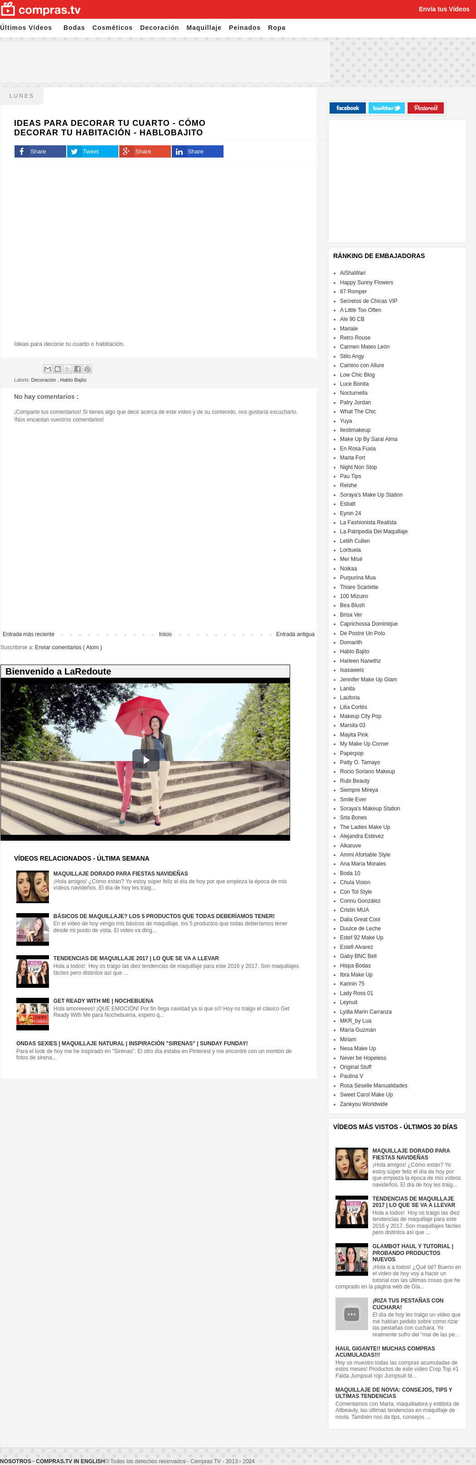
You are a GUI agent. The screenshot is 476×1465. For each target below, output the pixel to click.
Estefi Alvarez (356, 947)
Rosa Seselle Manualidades (374, 1085)
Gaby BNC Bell (358, 956)
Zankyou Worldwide (364, 1104)
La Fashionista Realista (368, 522)
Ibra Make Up (356, 975)
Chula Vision (355, 882)
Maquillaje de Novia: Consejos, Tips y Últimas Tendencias (393, 1393)
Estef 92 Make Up (361, 937)
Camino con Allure (362, 365)
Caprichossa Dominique (369, 624)
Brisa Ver (351, 615)
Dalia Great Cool (360, 919)
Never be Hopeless (363, 1058)
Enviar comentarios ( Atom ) (68, 647)
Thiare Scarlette (359, 587)
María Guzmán (358, 1030)
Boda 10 (350, 873)
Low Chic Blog (357, 375)
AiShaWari (352, 273)
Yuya (346, 421)
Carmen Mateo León (364, 347)
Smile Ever (353, 799)
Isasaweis (352, 670)
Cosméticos (112, 27)
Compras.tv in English (70, 1461)
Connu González (360, 901)
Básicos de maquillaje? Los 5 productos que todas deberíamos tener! (164, 916)
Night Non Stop (358, 467)
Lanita (347, 688)
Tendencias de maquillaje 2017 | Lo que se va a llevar (136, 958)
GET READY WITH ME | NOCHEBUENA (103, 1001)
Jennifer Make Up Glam (368, 679)
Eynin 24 (350, 513)
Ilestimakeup (355, 430)
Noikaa (348, 568)
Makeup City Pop (360, 716)
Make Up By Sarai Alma (369, 439)
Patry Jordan (355, 402)
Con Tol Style (356, 892)
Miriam (348, 1039)
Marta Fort (352, 458)
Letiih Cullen (355, 541)
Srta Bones (353, 817)
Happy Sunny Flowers (366, 282)
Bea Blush (352, 605)
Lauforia (349, 697)
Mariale (349, 329)
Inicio (165, 634)
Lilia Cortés (353, 707)
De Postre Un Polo (362, 633)
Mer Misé (351, 559)
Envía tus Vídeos (444, 9)
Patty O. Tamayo (360, 762)
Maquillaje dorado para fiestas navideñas (120, 874)
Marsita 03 (352, 725)
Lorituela (350, 550)
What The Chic (358, 411)
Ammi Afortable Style (365, 855)
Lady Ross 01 (356, 993)
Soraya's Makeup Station (370, 808)
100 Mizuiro (354, 596)
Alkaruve (350, 846)
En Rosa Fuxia (358, 448)
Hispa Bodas (355, 965)
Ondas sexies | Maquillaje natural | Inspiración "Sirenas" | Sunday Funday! (132, 1043)
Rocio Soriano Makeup (367, 771)
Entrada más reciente (28, 634)
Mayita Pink (354, 735)
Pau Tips (350, 476)
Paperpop (352, 753)
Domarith (351, 642)
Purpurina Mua (358, 578)
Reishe (348, 485)
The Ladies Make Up (365, 827)
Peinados (245, 27)
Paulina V (351, 1076)
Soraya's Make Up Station (371, 495)
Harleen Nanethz (360, 661)
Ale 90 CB (352, 319)
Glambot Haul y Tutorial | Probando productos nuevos (413, 1253)
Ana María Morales (363, 864)
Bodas (74, 27)
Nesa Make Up (358, 1048)
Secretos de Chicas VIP (369, 301)
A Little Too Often (360, 310)
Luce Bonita (354, 384)
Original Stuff (355, 1067)
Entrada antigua (295, 634)
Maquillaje (204, 27)
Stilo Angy (352, 356)
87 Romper (353, 291)
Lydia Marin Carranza (366, 1012)
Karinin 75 (352, 984)
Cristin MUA (354, 910)
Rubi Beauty (354, 781)
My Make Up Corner (364, 744)
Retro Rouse (355, 338)
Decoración (159, 27)
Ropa (277, 27)
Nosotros (15, 1461)
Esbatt (347, 504)
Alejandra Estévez (362, 836)
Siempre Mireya (359, 790)
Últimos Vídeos (26, 27)
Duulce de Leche (360, 928)
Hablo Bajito (73, 380)
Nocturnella (354, 393)
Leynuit (349, 1002)
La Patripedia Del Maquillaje (374, 531)
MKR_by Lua (355, 1021)
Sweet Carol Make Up (366, 1095)
